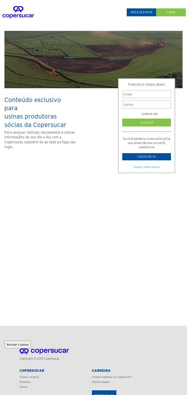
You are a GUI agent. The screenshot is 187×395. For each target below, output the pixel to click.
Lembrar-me (147, 114)
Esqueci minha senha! (147, 167)
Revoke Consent (18, 344)
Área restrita (141, 12)
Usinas (23, 387)
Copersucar (32, 371)
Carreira (101, 371)
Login (171, 12)
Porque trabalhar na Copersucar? (112, 377)
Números (25, 382)
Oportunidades (101, 382)
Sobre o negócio (29, 377)
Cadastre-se (146, 157)
